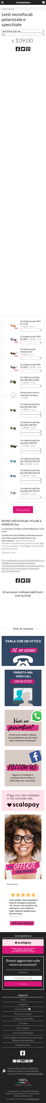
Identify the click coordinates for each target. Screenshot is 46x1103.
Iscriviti (23, 983)
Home (23, 999)
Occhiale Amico (12, 884)
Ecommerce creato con (23, 1099)
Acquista (23, 509)
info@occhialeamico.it (23, 1096)
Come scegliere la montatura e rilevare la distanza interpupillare (23, 1039)
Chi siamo (23, 1023)
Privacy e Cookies (23, 1014)
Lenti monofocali (8, 9)
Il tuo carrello (23, 1009)
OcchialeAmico (23, 2)
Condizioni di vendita (23, 1018)
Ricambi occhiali (23, 1045)
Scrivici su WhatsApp (23, 1032)
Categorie (23, 1004)
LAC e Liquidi (23, 1028)
